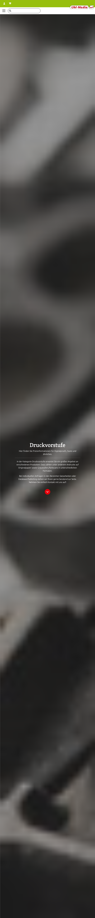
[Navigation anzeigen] (4, 10)
